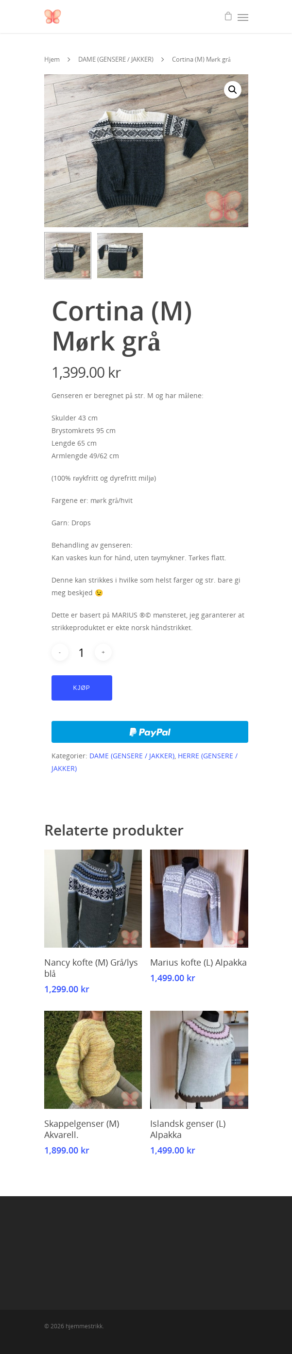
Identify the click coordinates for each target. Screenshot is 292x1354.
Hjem (52, 59)
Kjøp (81, 688)
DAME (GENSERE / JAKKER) (116, 59)
